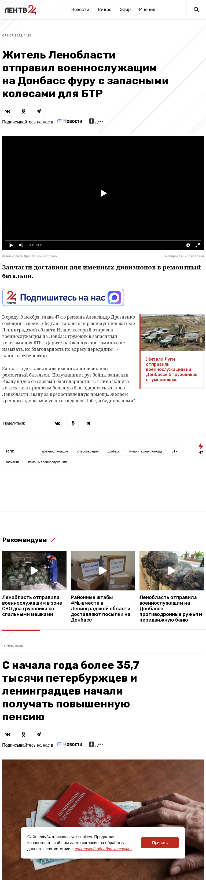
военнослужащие (55, 451)
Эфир (125, 9)
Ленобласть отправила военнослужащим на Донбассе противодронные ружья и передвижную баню (170, 609)
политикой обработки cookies (103, 848)
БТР (174, 451)
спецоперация (87, 451)
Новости (80, 9)
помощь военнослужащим (47, 462)
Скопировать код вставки (184, 256)
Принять (160, 842)
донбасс (114, 451)
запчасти (12, 462)
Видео (104, 9)
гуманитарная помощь (146, 451)
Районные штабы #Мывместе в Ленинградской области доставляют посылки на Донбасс (100, 609)
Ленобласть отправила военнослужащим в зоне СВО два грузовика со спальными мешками (32, 606)
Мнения (147, 9)
